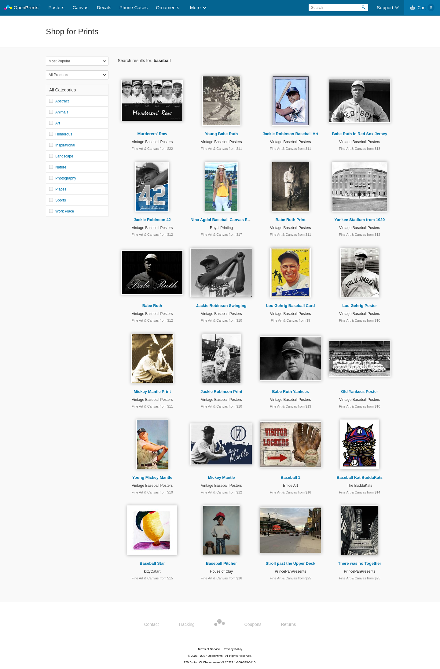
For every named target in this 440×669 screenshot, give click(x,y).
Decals (104, 7)
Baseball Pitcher (221, 563)
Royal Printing (221, 228)
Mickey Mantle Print (152, 391)
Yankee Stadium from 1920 (359, 219)
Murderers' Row (152, 133)
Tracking (186, 624)
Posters (56, 7)
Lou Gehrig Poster (359, 305)
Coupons (253, 624)
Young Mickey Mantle (152, 477)
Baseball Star (152, 563)
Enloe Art (290, 485)
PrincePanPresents (290, 571)
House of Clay (221, 571)
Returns (288, 624)
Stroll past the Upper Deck (290, 563)
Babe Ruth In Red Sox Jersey (359, 133)
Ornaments (167, 7)
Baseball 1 (290, 477)
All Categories (62, 89)
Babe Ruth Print (291, 219)
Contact (151, 624)
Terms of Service (209, 649)
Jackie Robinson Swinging (221, 305)
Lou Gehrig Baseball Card (290, 305)
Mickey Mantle (221, 477)
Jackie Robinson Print (221, 391)
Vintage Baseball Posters (152, 142)
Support (385, 7)
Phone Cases (133, 7)
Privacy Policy (233, 649)
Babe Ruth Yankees (290, 391)
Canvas (81, 7)
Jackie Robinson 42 (152, 219)
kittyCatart (152, 571)
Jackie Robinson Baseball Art (290, 133)
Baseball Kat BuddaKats (360, 477)
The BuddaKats (359, 485)
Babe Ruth (152, 305)
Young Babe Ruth (221, 133)
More (195, 7)
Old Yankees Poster (359, 391)
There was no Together (359, 563)
